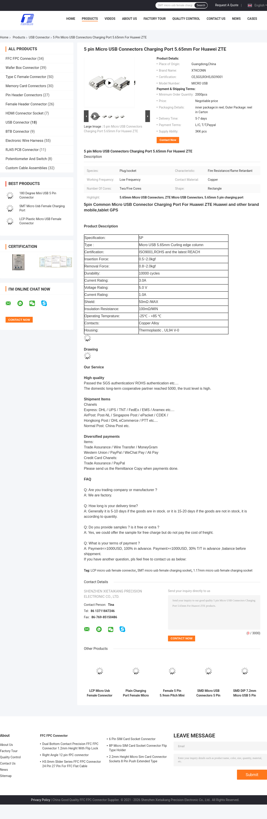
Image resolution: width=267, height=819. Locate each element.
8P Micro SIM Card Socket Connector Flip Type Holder (138, 748)
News (236, 18)
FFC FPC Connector (21, 58)
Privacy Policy (40, 800)
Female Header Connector (26, 104)
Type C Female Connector (26, 77)
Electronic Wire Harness (24, 141)
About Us (129, 18)
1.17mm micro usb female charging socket (222, 570)
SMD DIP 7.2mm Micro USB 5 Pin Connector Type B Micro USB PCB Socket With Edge (244, 693)
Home (70, 18)
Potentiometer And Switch (26, 159)
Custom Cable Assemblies (26, 168)
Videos (110, 18)
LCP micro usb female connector (113, 570)
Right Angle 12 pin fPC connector (65, 755)
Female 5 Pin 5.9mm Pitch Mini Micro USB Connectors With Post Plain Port (172, 693)
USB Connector (39, 37)
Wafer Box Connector (22, 68)
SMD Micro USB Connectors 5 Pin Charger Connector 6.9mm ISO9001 (208, 693)
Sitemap (6, 776)
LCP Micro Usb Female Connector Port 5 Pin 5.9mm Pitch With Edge (99, 693)
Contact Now (168, 140)
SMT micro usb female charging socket (165, 570)
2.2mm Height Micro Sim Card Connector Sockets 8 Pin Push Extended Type (138, 759)
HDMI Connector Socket (25, 113)
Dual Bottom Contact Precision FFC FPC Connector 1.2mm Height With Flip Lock (70, 746)
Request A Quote (226, 5)
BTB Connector (17, 131)
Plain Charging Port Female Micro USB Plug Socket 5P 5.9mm (136, 693)
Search (201, 5)
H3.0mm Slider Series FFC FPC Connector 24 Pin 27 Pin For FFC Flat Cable (71, 764)
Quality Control (186, 18)
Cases (252, 18)
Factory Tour (155, 18)
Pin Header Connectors (24, 95)
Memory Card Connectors (26, 86)
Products (90, 18)
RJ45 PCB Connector (22, 150)
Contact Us (216, 18)
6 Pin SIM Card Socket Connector (132, 739)
